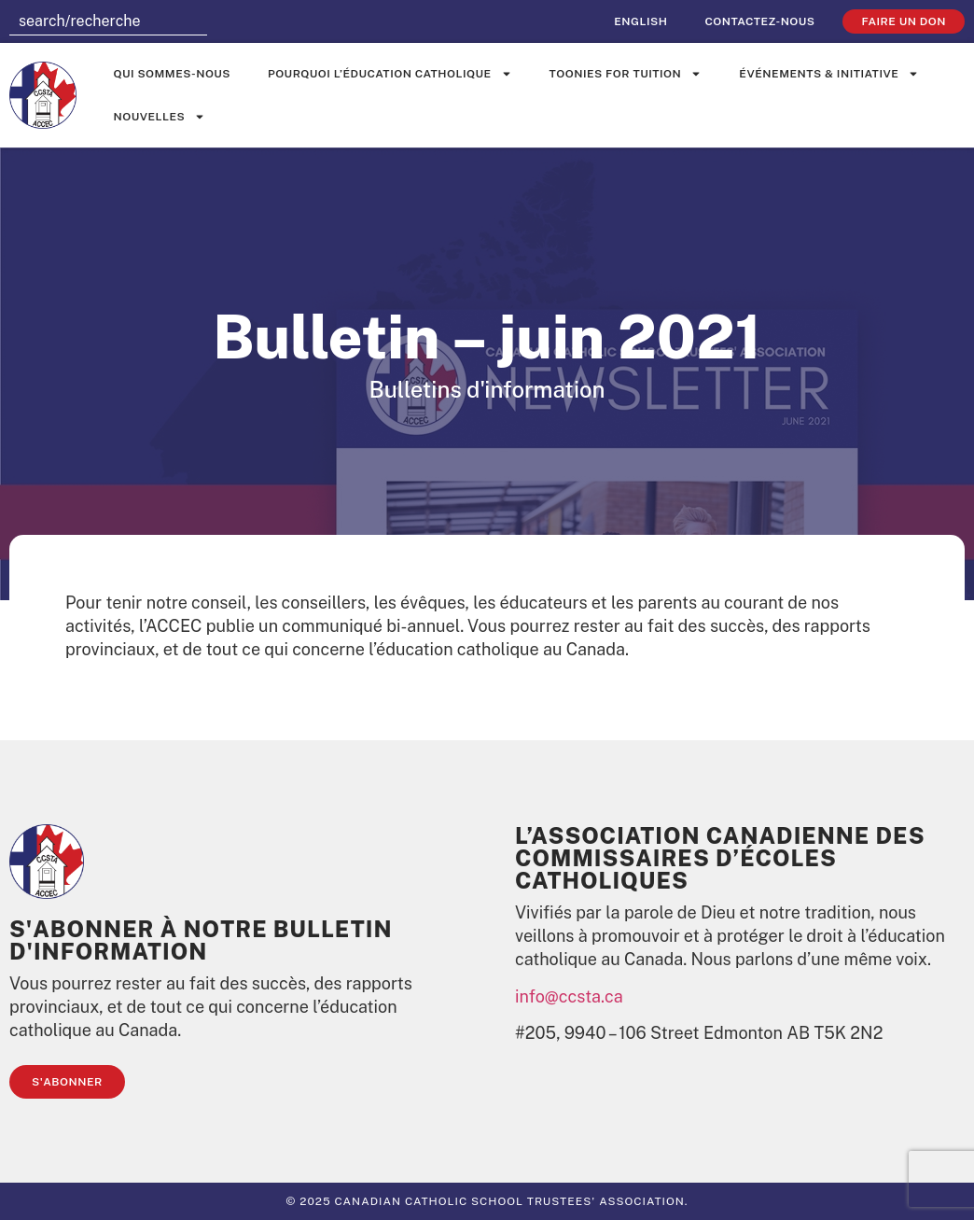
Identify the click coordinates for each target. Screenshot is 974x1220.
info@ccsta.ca (569, 996)
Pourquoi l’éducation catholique (390, 74)
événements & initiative (829, 74)
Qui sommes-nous (172, 73)
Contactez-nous (759, 21)
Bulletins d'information (487, 389)
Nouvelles (160, 117)
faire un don (903, 21)
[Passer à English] (640, 21)
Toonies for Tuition (626, 74)
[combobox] (108, 21)
